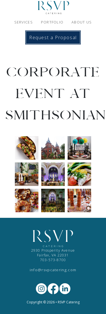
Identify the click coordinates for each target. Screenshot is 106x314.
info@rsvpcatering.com (53, 269)
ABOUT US (82, 22)
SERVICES (23, 22)
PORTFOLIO (52, 22)
